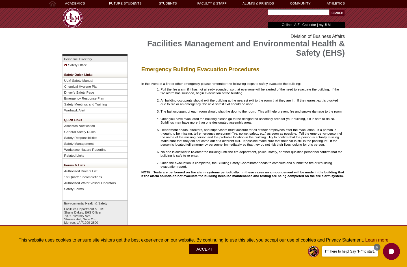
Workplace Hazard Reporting (85, 149)
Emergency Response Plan (84, 98)
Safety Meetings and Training (85, 104)
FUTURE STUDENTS (125, 3)
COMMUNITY (300, 3)
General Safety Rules (80, 132)
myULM (324, 25)
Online (287, 25)
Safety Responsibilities (80, 137)
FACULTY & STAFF (211, 3)
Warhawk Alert (74, 110)
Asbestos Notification (79, 126)
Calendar (309, 25)
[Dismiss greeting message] (377, 247)
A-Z (297, 25)
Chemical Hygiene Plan (81, 86)
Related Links (74, 155)
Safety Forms (74, 189)
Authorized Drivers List (80, 171)
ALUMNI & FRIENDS (258, 3)
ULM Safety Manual (78, 80)
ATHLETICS (336, 3)
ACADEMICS (75, 3)
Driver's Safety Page (79, 92)
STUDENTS (168, 3)
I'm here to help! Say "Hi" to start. (350, 251)
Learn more (376, 240)
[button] (337, 12)
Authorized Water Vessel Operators (90, 183)
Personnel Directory (78, 59)
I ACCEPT (203, 249)
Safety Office (75, 65)
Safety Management (79, 143)
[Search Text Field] (298, 12)
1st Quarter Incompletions (83, 177)
